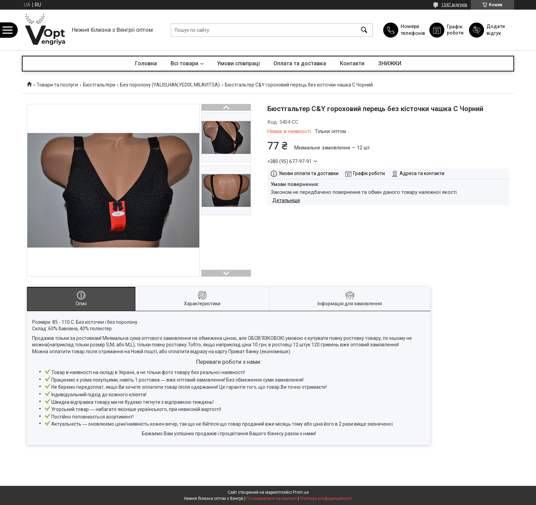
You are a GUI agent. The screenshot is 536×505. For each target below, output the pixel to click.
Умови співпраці (238, 63)
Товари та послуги (57, 85)
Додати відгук (495, 30)
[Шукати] (364, 30)
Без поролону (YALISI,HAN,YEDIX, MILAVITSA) (170, 85)
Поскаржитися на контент (271, 498)
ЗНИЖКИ (389, 63)
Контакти (352, 63)
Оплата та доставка (299, 63)
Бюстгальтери (99, 85)
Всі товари (184, 63)
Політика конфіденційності (326, 498)
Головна (146, 63)
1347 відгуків (454, 4)
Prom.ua (301, 492)
